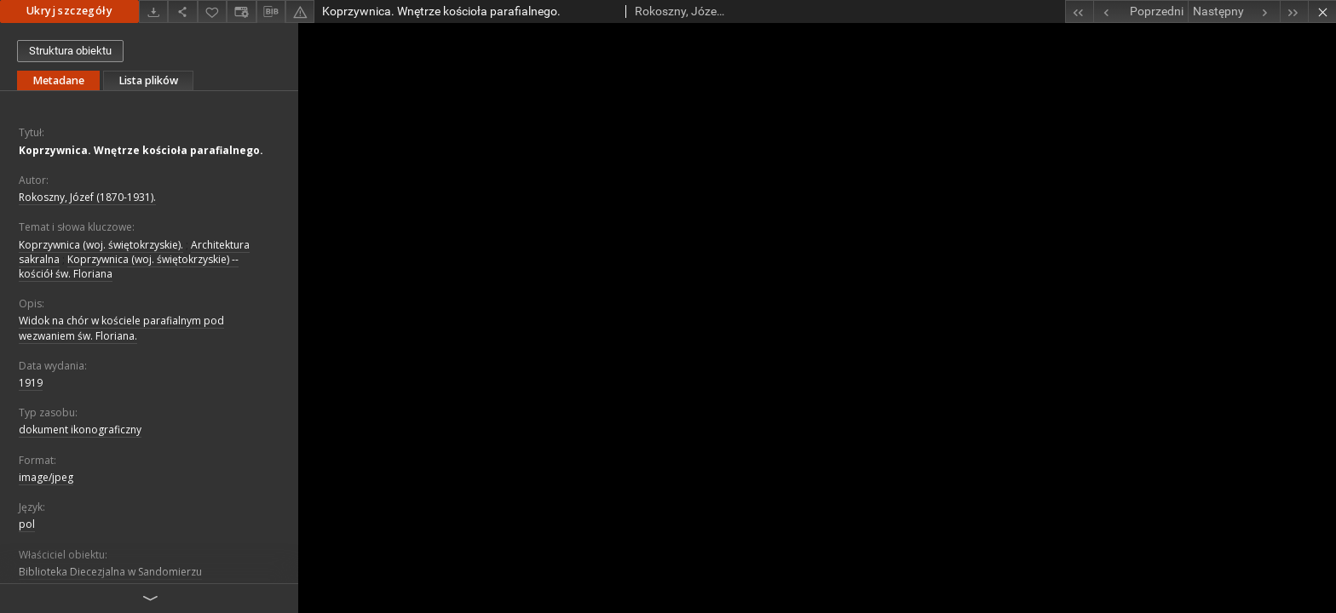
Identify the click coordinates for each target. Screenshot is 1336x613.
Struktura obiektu (70, 50)
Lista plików (148, 80)
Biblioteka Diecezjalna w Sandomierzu (110, 571)
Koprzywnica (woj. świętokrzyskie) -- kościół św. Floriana (129, 266)
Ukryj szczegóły (69, 10)
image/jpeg (46, 477)
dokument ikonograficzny (80, 429)
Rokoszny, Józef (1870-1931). (87, 197)
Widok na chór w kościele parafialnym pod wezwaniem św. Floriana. (121, 327)
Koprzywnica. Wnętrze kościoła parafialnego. (141, 150)
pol (27, 524)
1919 (31, 382)
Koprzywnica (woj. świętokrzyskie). (101, 245)
